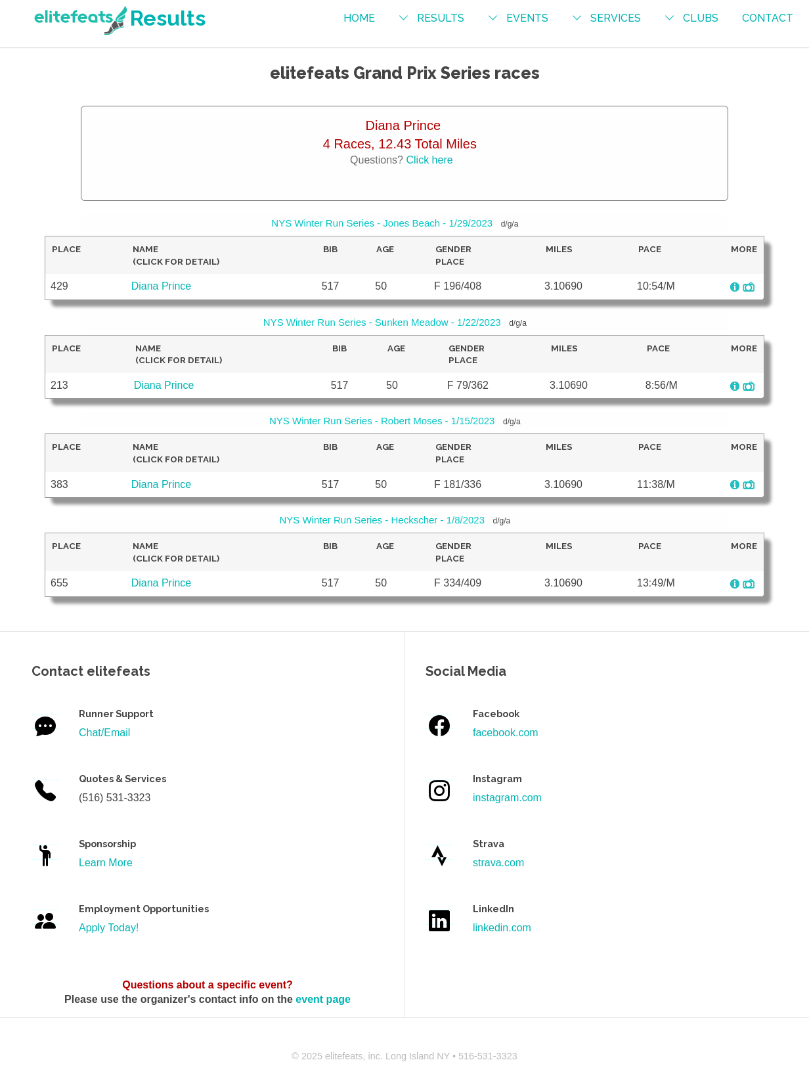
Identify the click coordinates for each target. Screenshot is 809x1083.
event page (323, 999)
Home (359, 18)
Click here (429, 160)
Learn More (106, 862)
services (615, 18)
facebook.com (505, 732)
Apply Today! (109, 927)
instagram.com (507, 797)
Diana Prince (161, 286)
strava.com (498, 862)
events (527, 18)
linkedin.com (502, 927)
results (440, 18)
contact (767, 18)
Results (119, 18)
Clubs (700, 18)
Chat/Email (104, 732)
